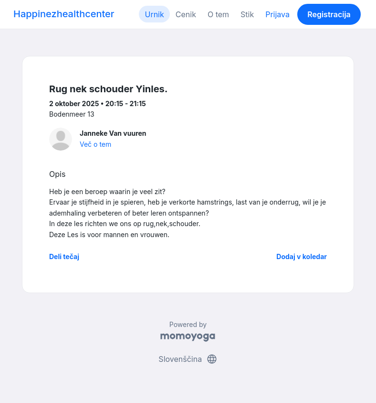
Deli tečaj (64, 256)
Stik (247, 14)
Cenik (186, 14)
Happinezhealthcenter (64, 14)
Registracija (329, 14)
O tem (218, 14)
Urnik (154, 14)
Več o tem (95, 144)
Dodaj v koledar (301, 256)
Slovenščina (187, 359)
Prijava (277, 14)
